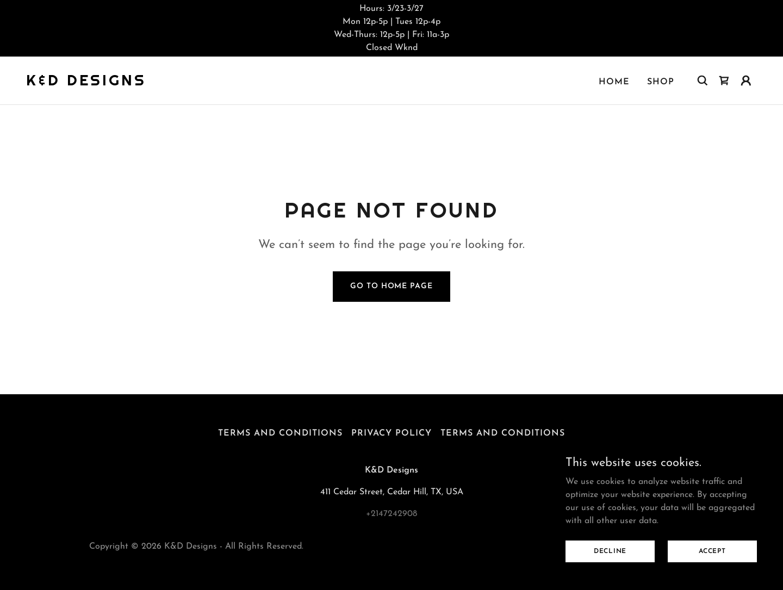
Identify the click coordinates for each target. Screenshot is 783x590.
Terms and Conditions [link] (280, 433)
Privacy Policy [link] (391, 433)
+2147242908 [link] (391, 514)
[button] (746, 80)
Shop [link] (660, 82)
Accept (712, 551)
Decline (610, 551)
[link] (86, 83)
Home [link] (614, 82)
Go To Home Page (391, 286)
